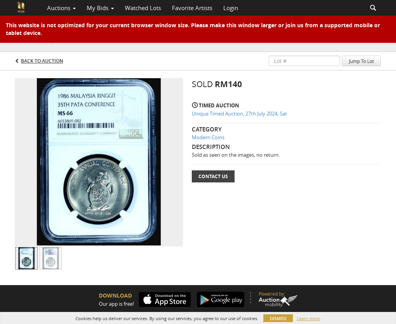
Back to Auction (42, 61)
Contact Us (213, 176)
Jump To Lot (361, 61)
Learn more (308, 318)
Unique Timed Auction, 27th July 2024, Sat (239, 113)
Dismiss (278, 318)
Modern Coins (208, 137)
